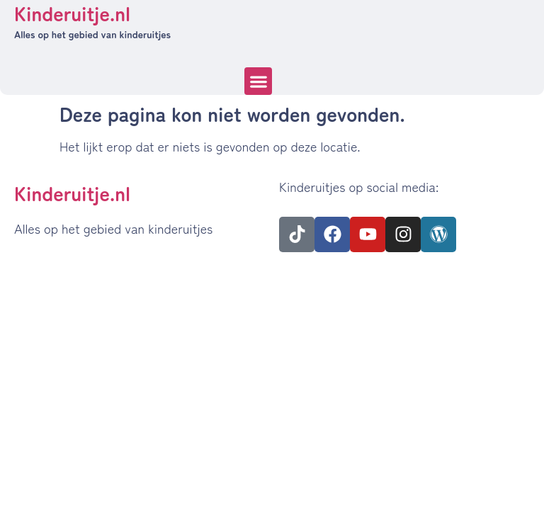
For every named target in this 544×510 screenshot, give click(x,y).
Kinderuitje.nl (72, 192)
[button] (258, 81)
